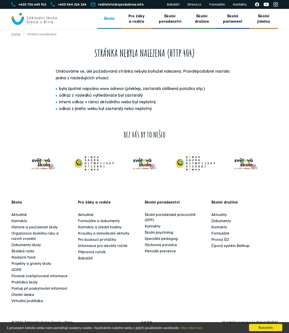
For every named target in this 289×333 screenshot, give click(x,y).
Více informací (192, 327)
